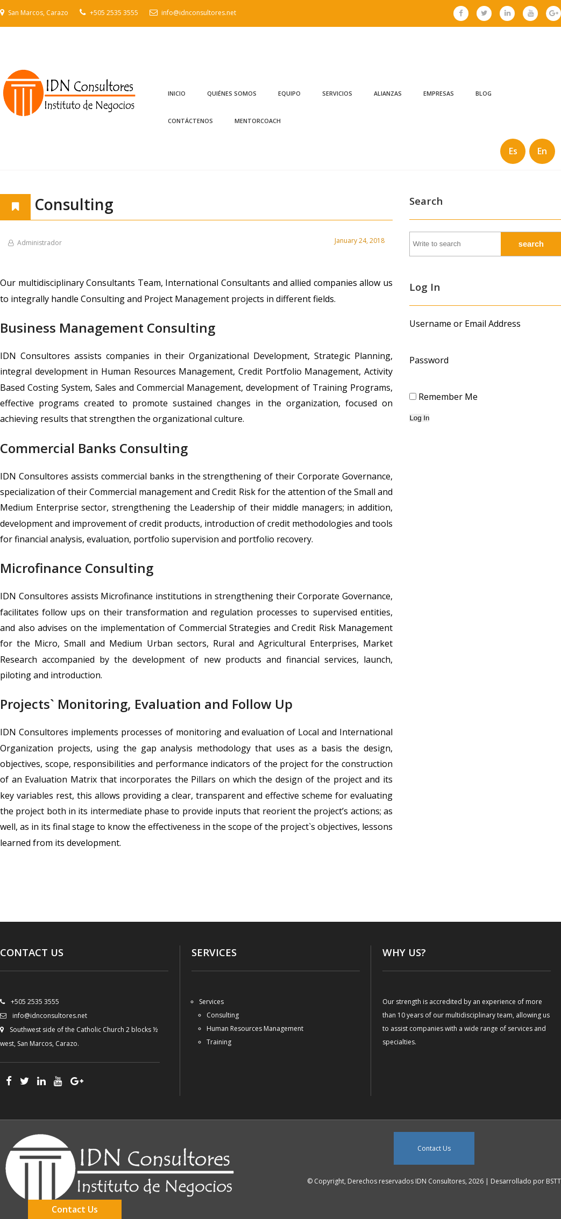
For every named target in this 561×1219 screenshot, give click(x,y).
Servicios (337, 93)
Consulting (223, 1015)
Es (513, 151)
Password (429, 360)
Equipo (289, 93)
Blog (483, 93)
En (542, 151)
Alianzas (388, 93)
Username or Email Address (465, 323)
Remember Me (448, 397)
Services (211, 1001)
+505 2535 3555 (114, 12)
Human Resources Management (255, 1028)
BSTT (553, 1181)
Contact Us (434, 1148)
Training (219, 1041)
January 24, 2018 (360, 240)
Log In (419, 418)
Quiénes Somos (232, 93)
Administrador (39, 242)
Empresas (438, 93)
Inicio (177, 93)
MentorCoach (258, 121)
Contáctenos (190, 121)
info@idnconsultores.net (198, 12)
